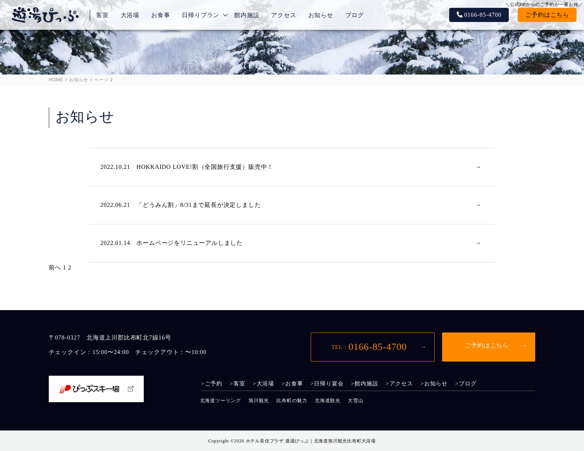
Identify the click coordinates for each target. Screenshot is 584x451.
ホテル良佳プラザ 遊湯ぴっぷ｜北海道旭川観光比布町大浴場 (311, 441)
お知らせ (320, 15)
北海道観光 (327, 400)
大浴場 (130, 15)
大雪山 (355, 400)
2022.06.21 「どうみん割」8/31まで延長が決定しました (181, 205)
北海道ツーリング (220, 400)
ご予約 (213, 384)
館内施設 (246, 15)
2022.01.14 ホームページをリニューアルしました (172, 243)
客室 (102, 15)
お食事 (160, 15)
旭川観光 (258, 400)
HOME (56, 79)
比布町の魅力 (291, 400)
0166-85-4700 (482, 15)
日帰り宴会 (328, 384)
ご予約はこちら (547, 15)
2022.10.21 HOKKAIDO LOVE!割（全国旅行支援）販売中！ (187, 167)
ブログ (354, 15)
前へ (55, 267)
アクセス (283, 15)
